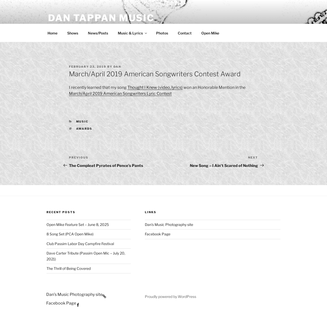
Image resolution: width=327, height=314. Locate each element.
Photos (162, 33)
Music (82, 121)
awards (84, 128)
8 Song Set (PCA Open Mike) (70, 234)
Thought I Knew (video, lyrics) (155, 87)
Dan (117, 66)
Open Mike (210, 33)
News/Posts (98, 33)
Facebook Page (157, 234)
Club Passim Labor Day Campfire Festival (80, 243)
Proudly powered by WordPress (170, 296)
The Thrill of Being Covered (68, 268)
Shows (72, 33)
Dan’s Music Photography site (169, 224)
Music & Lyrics (133, 33)
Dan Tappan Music (101, 17)
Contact (185, 33)
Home (52, 33)
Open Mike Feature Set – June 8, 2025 (77, 224)
